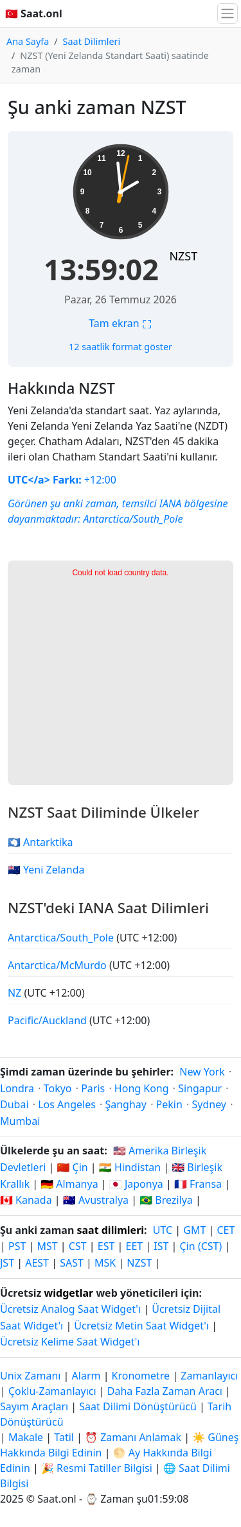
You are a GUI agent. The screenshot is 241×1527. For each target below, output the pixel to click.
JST (7, 1263)
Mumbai (20, 1121)
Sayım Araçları (35, 1406)
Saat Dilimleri (92, 41)
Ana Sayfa (27, 41)
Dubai (14, 1104)
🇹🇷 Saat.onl (33, 13)
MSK (105, 1263)
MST (47, 1246)
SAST (72, 1263)
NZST (183, 256)
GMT (194, 1230)
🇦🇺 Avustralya (96, 1200)
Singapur (200, 1088)
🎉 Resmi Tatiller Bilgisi (96, 1468)
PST (17, 1246)
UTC (162, 1230)
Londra (17, 1088)
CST (78, 1246)
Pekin (169, 1104)
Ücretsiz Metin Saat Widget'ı (141, 1326)
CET (226, 1230)
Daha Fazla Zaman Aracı (166, 1391)
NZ (16, 993)
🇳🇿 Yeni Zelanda (46, 870)
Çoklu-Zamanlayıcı (52, 1391)
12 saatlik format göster (120, 347)
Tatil (64, 1437)
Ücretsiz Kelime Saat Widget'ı (69, 1342)
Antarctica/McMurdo (58, 965)
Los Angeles (67, 1104)
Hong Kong (141, 1088)
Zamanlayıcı (209, 1376)
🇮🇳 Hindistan (130, 1167)
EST (106, 1246)
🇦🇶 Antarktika (40, 842)
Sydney (209, 1104)
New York (202, 1072)
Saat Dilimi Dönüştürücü (139, 1406)
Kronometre (141, 1376)
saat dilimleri (110, 1230)
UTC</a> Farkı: (45, 480)
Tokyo (58, 1088)
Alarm (86, 1376)
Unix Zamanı (30, 1376)
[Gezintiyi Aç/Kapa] (227, 13)
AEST (37, 1263)
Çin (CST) (201, 1246)
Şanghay (126, 1104)
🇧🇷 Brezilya (166, 1200)
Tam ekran (120, 323)
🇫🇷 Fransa (198, 1184)
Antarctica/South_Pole (133, 519)
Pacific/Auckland (48, 1020)
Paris (93, 1088)
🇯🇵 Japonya (136, 1184)
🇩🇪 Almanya (69, 1184)
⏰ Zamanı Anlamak (133, 1437)
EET (134, 1246)
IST (161, 1246)
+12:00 (99, 480)
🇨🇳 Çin (72, 1167)
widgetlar (69, 1293)
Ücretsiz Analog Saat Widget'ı (70, 1309)
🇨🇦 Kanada (26, 1200)
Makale (25, 1437)
